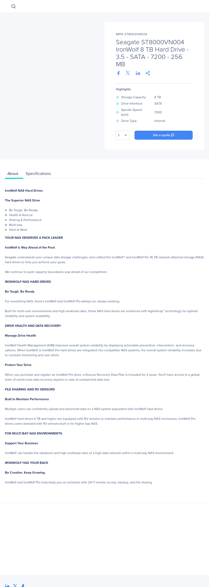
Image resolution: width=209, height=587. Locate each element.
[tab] (14, 174)
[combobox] (123, 135)
